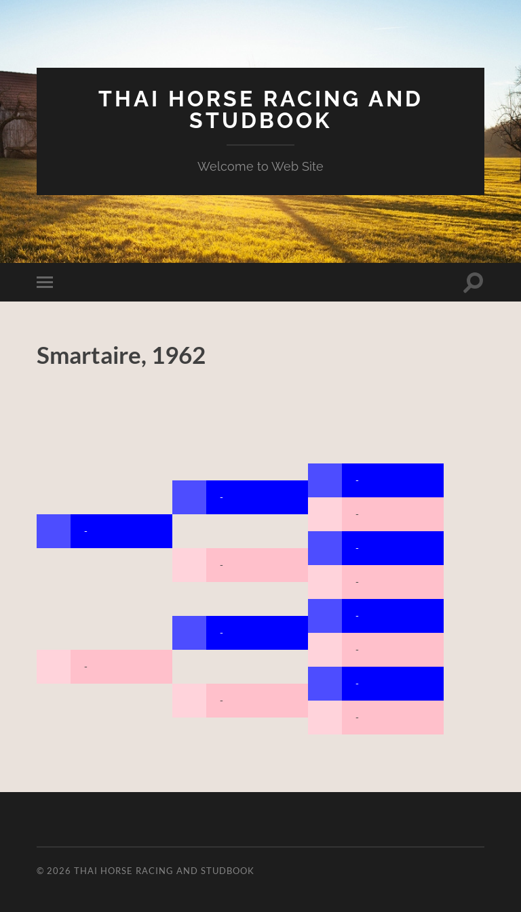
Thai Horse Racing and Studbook (260, 109)
